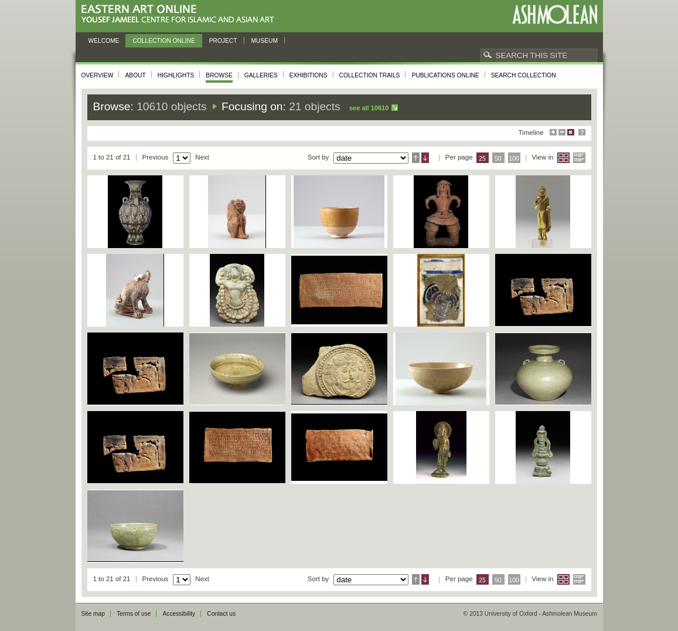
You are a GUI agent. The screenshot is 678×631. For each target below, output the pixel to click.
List (579, 157)
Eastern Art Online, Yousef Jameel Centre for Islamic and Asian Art (180, 14)
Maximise (553, 132)
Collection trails (369, 75)
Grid (563, 157)
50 (498, 158)
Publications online (445, 75)
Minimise (561, 132)
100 (514, 158)
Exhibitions (308, 75)
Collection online (163, 41)
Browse (219, 75)
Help (581, 132)
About (135, 75)
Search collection (523, 75)
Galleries (261, 75)
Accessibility (178, 613)
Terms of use (134, 613)
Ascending (416, 157)
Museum (264, 41)
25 (482, 158)
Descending (425, 157)
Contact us (221, 613)
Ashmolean (554, 14)
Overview (97, 75)
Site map (93, 613)
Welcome (104, 41)
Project (223, 41)
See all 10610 (369, 107)
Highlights (176, 75)
